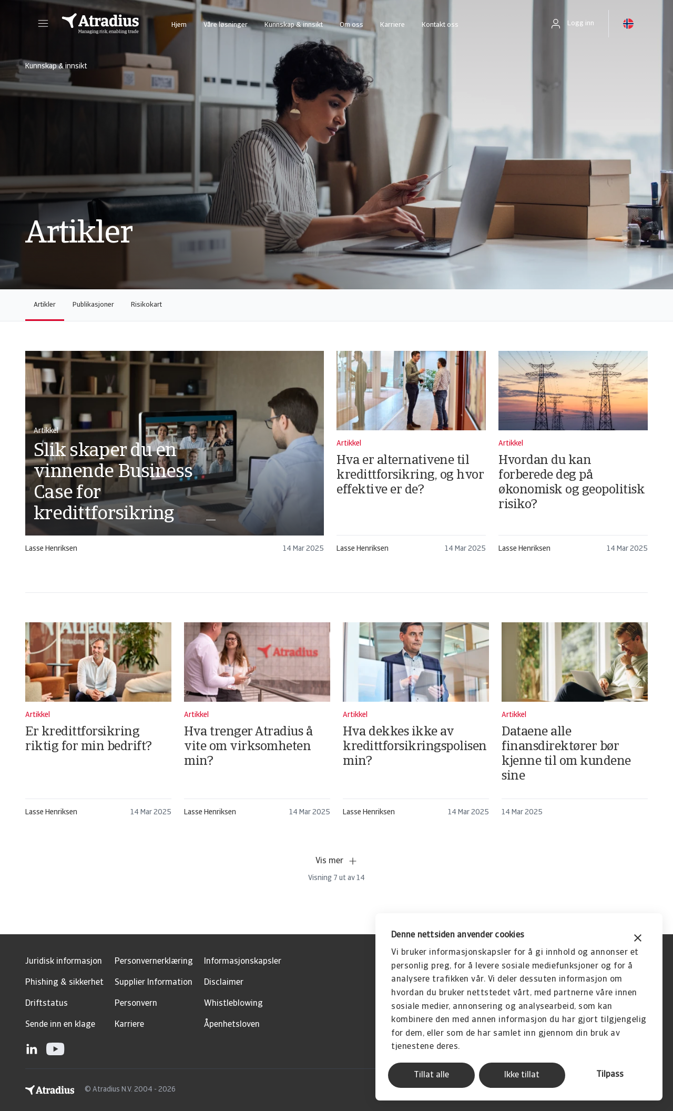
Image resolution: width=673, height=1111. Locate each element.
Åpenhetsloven (232, 1025)
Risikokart (146, 304)
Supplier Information (153, 982)
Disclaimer (223, 982)
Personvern (136, 1003)
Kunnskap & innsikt (293, 25)
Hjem (179, 25)
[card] (174, 457)
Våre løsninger (225, 25)
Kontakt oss (440, 25)
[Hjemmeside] (100, 23)
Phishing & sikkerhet (64, 982)
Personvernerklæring (154, 961)
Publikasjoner (93, 304)
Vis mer (336, 861)
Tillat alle (431, 1075)
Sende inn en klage (60, 1025)
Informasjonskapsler (242, 961)
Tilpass (610, 1074)
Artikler (45, 304)
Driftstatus (46, 1003)
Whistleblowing (233, 1003)
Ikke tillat (521, 1075)
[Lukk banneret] (637, 939)
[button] (43, 23)
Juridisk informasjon (63, 961)
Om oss (351, 25)
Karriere (392, 25)
